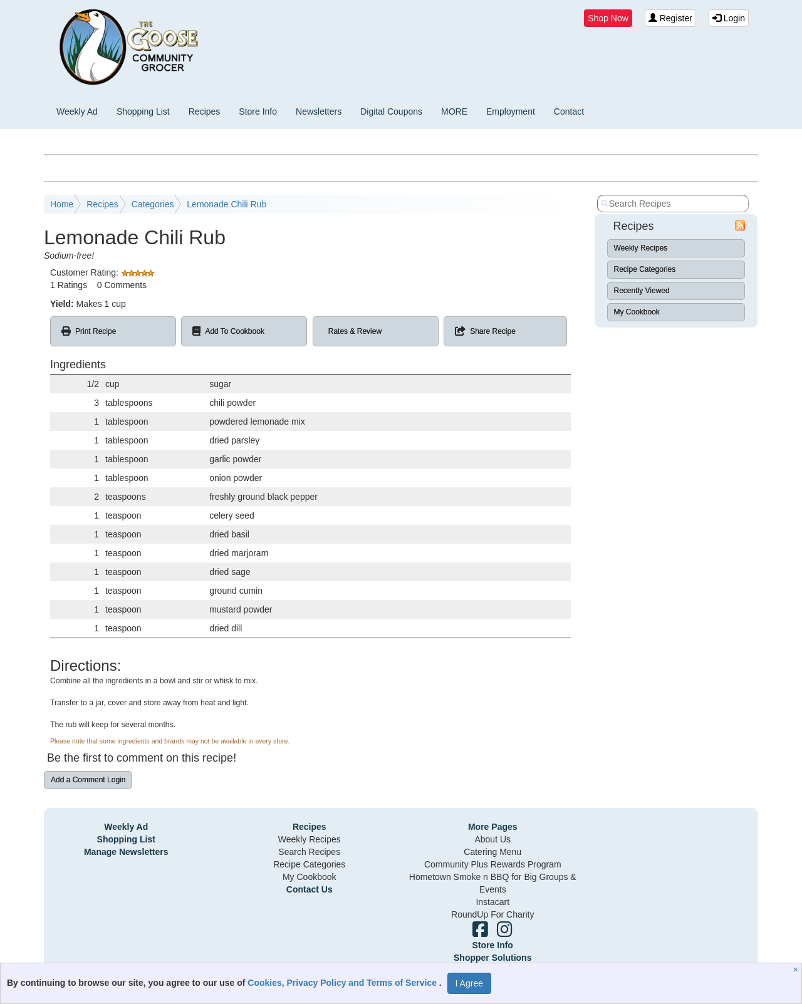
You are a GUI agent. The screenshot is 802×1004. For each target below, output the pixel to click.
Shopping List (143, 111)
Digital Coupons (391, 111)
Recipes (205, 111)
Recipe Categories (645, 269)
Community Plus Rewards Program (492, 864)
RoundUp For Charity (492, 914)
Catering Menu (492, 852)
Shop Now (608, 18)
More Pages (493, 827)
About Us (492, 839)
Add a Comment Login (88, 779)
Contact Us (309, 889)
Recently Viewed (642, 290)
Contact (569, 111)
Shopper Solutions (492, 958)
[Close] (797, 969)
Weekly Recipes (641, 248)
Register (670, 18)
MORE (454, 111)
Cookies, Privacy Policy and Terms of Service (343, 983)
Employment (510, 111)
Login (728, 18)
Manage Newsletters (126, 852)
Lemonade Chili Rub (226, 204)
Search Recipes (309, 852)
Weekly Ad (77, 111)
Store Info (258, 111)
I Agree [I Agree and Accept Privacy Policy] (469, 983)
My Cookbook (637, 312)
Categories (153, 204)
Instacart (492, 902)
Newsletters (318, 111)
